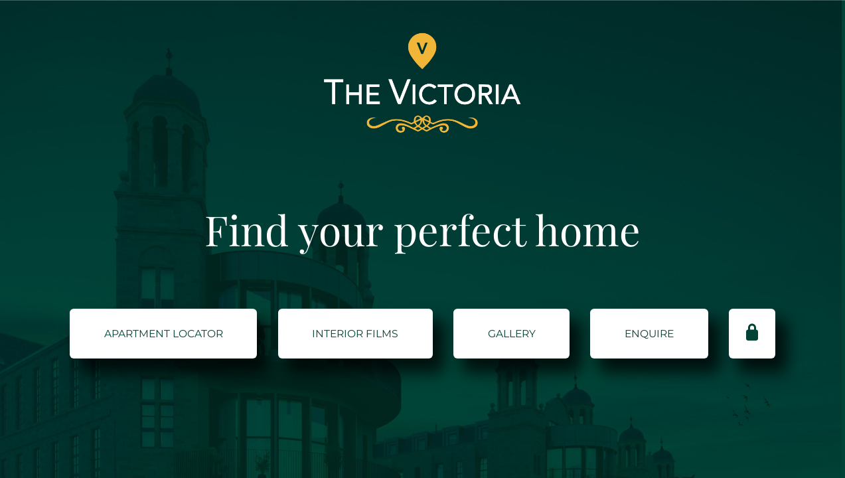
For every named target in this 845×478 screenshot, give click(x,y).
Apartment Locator (163, 333)
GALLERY (512, 333)
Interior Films (355, 333)
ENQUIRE (649, 333)
